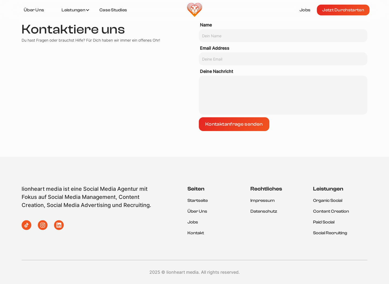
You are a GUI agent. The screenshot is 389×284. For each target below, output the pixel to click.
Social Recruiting (330, 232)
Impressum (262, 200)
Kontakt (195, 232)
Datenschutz (263, 211)
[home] (194, 10)
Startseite (197, 200)
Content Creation (331, 211)
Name (206, 25)
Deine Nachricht (216, 71)
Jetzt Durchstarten (343, 10)
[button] (75, 10)
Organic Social (327, 200)
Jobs (192, 222)
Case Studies (113, 10)
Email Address (214, 48)
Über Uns (197, 211)
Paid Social (323, 222)
